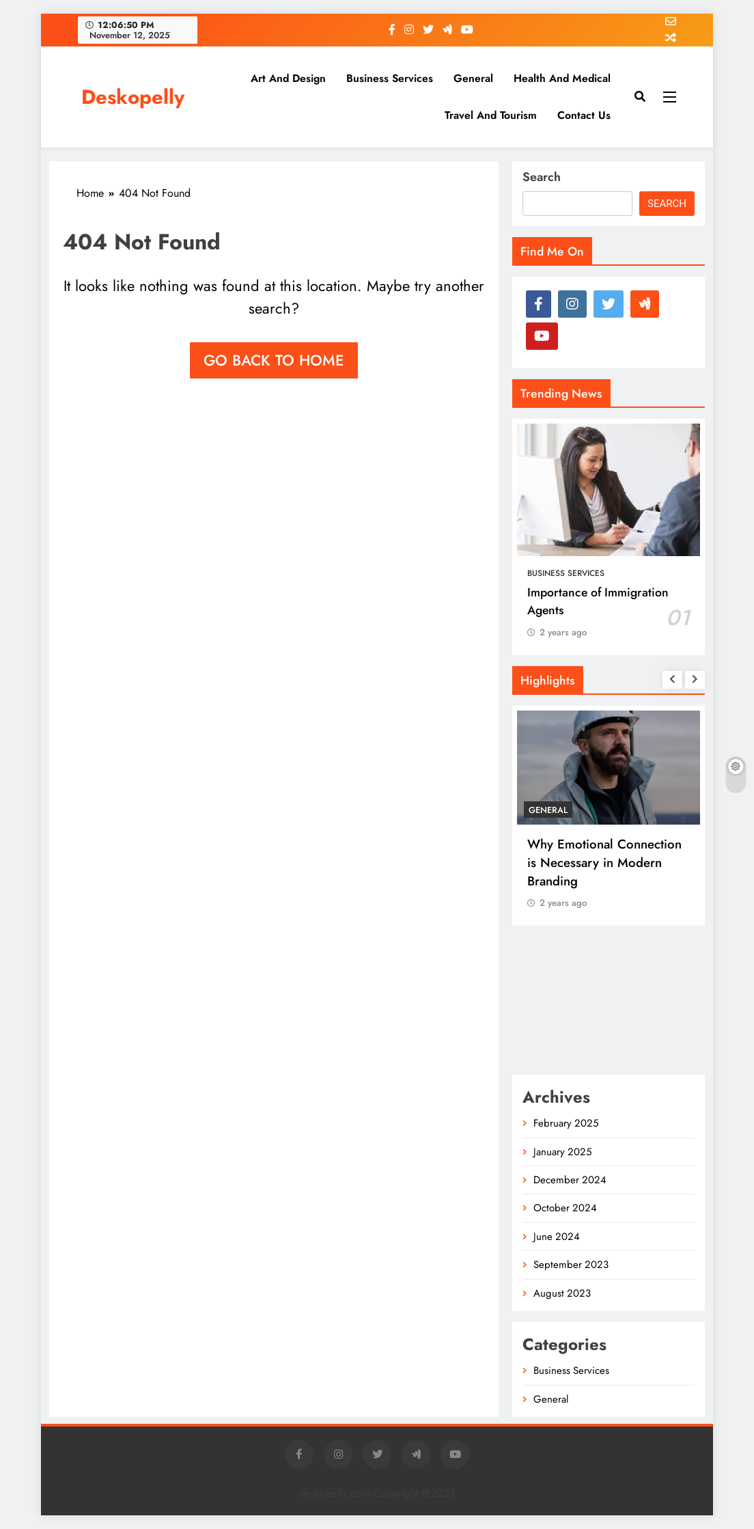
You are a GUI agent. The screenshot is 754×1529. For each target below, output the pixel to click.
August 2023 (562, 1293)
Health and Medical (562, 78)
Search (541, 177)
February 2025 (565, 1123)
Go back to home (274, 360)
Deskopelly (132, 97)
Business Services (389, 78)
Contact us (584, 115)
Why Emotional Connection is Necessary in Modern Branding (604, 862)
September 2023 (571, 1264)
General (473, 78)
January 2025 (562, 1151)
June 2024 (556, 1236)
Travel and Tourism (491, 115)
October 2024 (565, 1207)
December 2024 (569, 1179)
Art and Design (288, 78)
